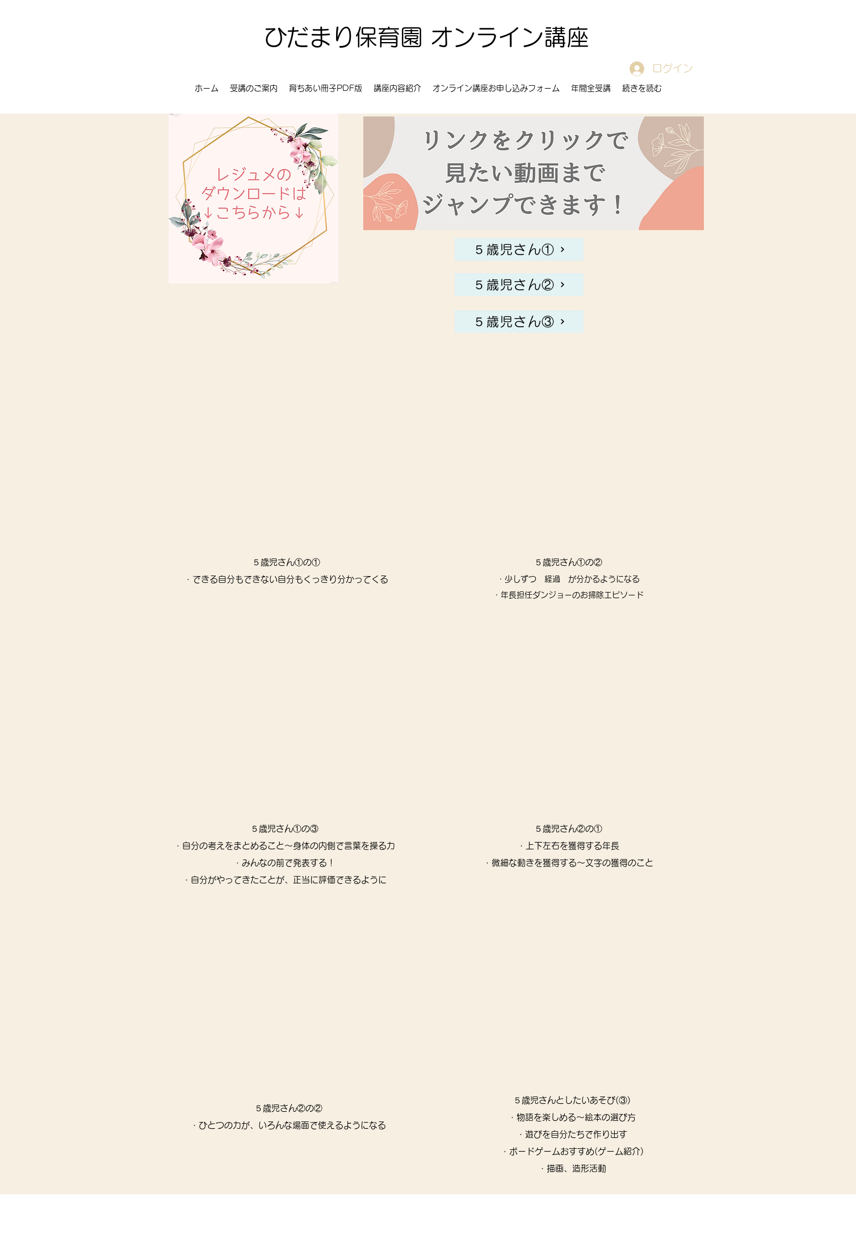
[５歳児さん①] (519, 249)
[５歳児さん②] (519, 284)
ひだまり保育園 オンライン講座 (426, 37)
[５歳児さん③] (519, 321)
